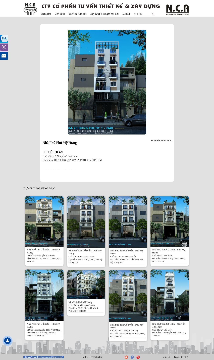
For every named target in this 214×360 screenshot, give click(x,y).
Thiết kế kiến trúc (77, 14)
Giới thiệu (60, 14)
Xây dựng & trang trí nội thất (104, 14)
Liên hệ (126, 14)
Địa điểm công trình (161, 140)
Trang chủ (46, 14)
